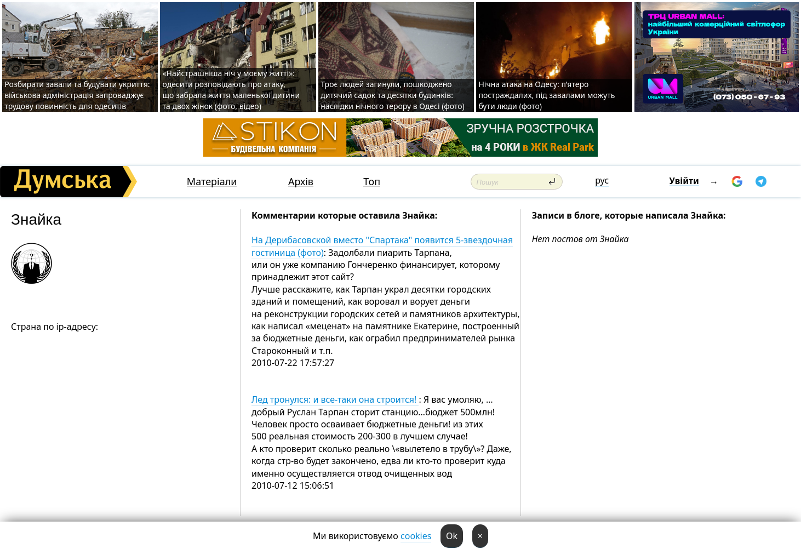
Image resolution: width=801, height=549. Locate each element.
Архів (300, 181)
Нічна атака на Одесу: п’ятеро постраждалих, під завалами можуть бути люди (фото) (546, 95)
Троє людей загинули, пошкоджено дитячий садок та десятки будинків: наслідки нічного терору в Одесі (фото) (392, 95)
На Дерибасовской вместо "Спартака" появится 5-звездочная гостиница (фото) (382, 246)
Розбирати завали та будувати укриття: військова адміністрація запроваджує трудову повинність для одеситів (77, 95)
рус (602, 180)
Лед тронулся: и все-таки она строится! (335, 399)
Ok (451, 536)
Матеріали (212, 181)
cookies (415, 536)
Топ (371, 181)
